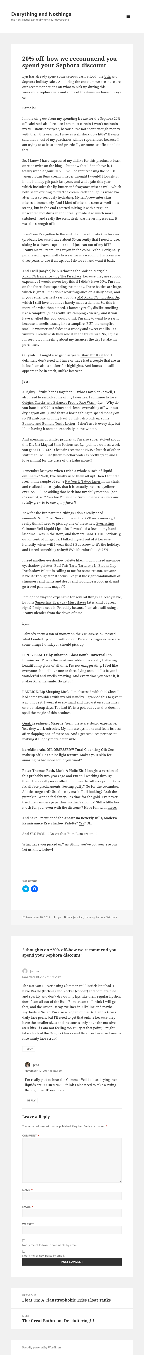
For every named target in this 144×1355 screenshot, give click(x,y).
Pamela (100, 917)
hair (69, 917)
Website (28, 1224)
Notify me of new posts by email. (43, 1255)
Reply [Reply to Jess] (31, 1100)
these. (112, 807)
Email (27, 1207)
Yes (81, 823)
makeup (89, 917)
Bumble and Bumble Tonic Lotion (48, 423)
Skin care (111, 917)
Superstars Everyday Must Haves (60, 602)
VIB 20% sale (91, 634)
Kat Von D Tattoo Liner (83, 481)
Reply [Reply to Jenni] (29, 1049)
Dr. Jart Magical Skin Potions (51, 444)
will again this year (96, 181)
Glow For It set (92, 355)
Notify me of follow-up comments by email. (50, 1245)
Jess (75, 917)
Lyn (59, 917)
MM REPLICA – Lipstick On (98, 297)
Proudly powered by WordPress (41, 1347)
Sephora (29, 81)
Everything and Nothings (41, 14)
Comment (30, 1135)
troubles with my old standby (61, 697)
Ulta (107, 76)
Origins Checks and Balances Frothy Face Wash (59, 402)
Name (27, 1190)
